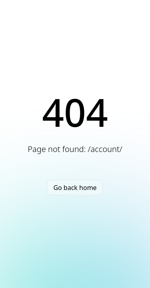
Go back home (74, 187)
